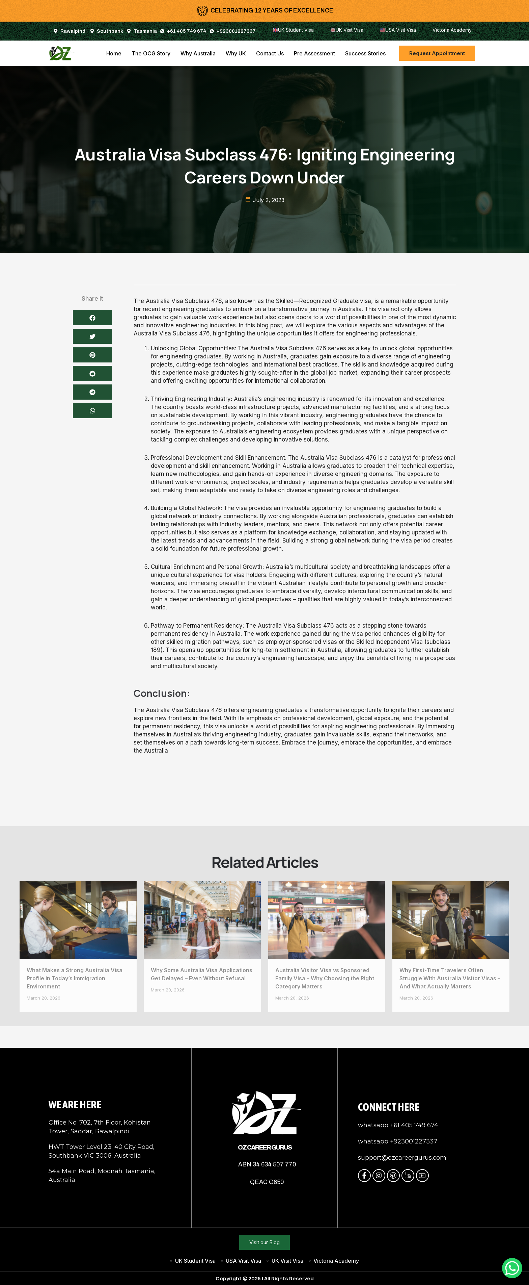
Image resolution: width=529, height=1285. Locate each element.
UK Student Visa (293, 30)
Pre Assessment (314, 53)
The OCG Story (151, 53)
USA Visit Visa (398, 30)
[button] (92, 577)
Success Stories (365, 53)
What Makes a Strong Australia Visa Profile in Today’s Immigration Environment (74, 978)
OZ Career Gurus (264, 1147)
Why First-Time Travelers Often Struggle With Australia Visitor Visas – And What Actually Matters (449, 978)
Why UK (236, 53)
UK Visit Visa (347, 30)
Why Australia (198, 53)
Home (113, 53)
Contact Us (270, 53)
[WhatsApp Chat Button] (512, 1268)
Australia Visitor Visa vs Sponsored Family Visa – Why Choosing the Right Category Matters (324, 978)
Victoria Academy (452, 30)
